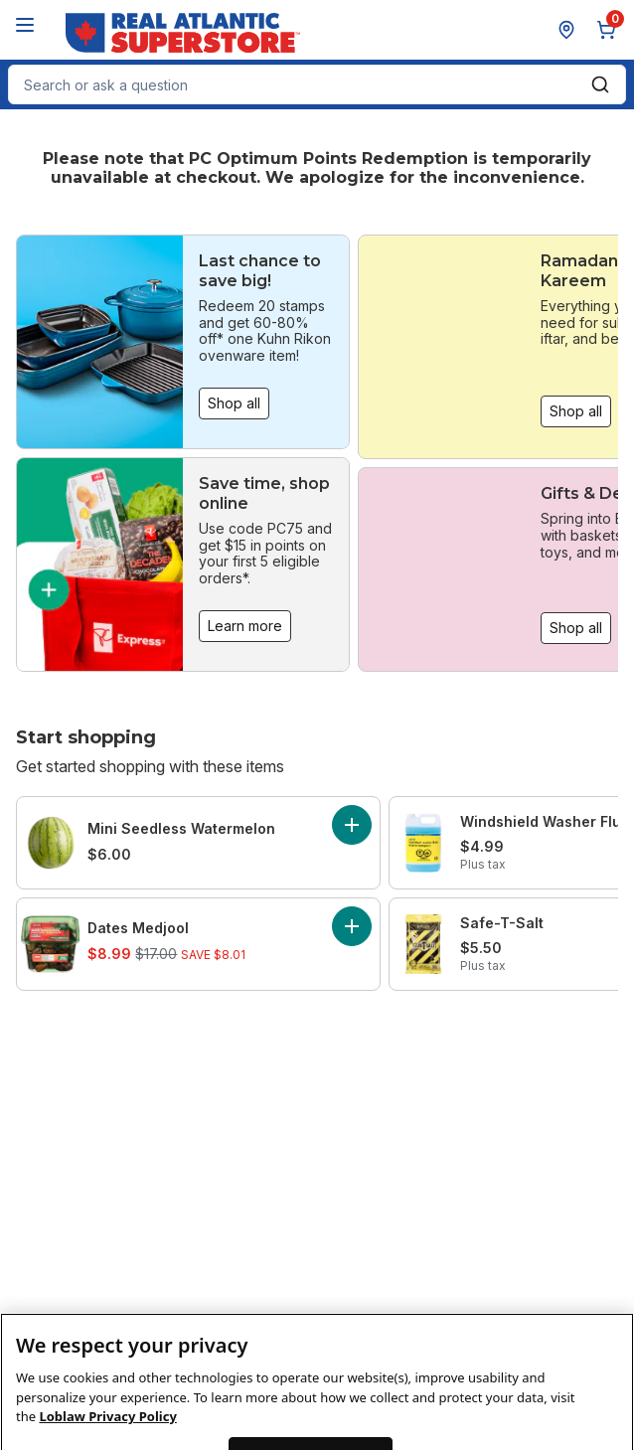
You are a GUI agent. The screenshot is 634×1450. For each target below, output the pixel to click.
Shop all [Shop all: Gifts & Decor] (576, 627)
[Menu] (25, 25)
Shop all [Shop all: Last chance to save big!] (234, 403)
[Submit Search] (600, 84)
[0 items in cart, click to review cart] (610, 30)
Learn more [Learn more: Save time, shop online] (245, 625)
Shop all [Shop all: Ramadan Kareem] (576, 411)
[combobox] (317, 84)
